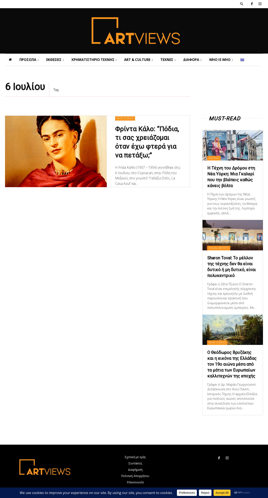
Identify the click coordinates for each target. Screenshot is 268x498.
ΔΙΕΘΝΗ (214, 158)
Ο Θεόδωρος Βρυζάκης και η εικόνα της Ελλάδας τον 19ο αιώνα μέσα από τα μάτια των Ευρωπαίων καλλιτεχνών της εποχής (231, 364)
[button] (242, 4)
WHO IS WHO (125, 118)
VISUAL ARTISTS (219, 248)
